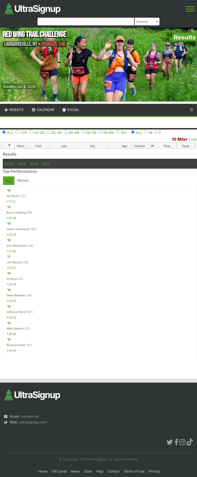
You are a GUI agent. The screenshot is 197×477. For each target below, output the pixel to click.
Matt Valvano (15, 328)
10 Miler (180, 139)
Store (88, 471)
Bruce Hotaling (16, 212)
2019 (22, 163)
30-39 (56, 132)
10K (194, 139)
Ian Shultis (13, 196)
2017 (46, 163)
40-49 (73, 132)
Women (23, 180)
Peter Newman (16, 295)
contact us (29, 416)
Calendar (42, 110)
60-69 (108, 132)
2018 (34, 163)
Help (99, 471)
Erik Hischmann (17, 245)
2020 (8, 163)
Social (70, 110)
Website (14, 110)
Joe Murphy (14, 262)
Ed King (12, 278)
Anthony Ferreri (17, 312)
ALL (10, 132)
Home (43, 471)
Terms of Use (134, 471)
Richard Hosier (16, 345)
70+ (124, 132)
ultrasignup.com (33, 422)
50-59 (91, 132)
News (75, 471)
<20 (23, 132)
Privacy (154, 471)
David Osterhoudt (18, 229)
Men (8, 181)
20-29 (39, 132)
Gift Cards (59, 471)
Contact (113, 471)
